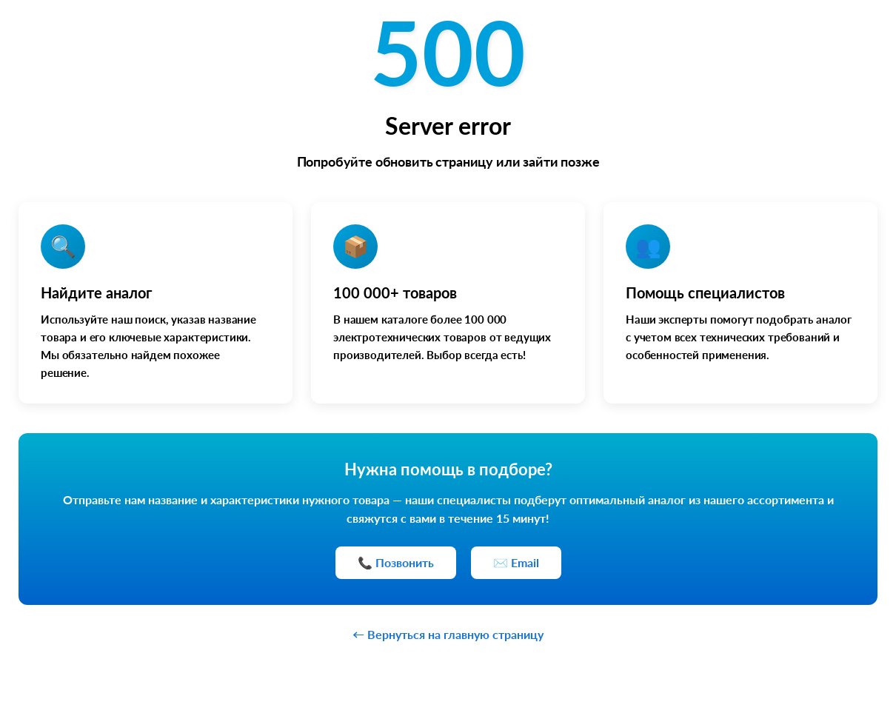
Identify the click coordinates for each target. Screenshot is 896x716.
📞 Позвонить (396, 562)
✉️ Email (516, 562)
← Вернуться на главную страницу (448, 634)
